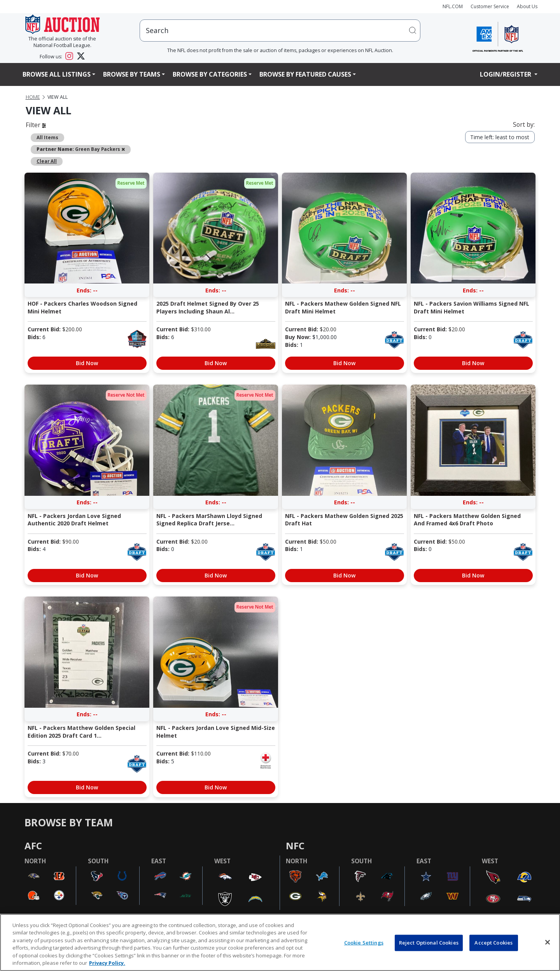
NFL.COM (453, 6)
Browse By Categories (210, 74)
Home (33, 97)
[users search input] (280, 30)
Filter (36, 125)
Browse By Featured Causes (305, 74)
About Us (527, 6)
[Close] (547, 942)
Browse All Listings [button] (57, 74)
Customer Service (490, 6)
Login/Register (506, 74)
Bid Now (87, 363)
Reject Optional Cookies (428, 942)
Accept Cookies (493, 942)
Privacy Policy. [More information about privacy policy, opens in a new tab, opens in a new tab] (107, 962)
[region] (280, 942)
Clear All (47, 161)
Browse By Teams (131, 74)
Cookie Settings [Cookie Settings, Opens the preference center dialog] (363, 942)
